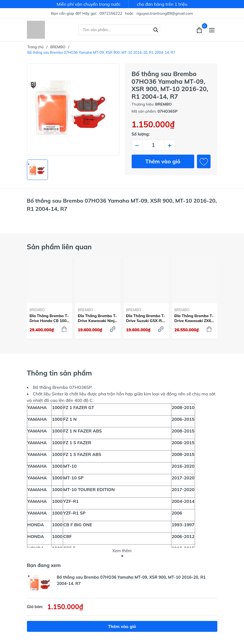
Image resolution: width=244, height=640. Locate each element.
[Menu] (212, 29)
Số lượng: (141, 134)
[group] (73, 109)
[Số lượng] (153, 145)
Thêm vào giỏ (162, 161)
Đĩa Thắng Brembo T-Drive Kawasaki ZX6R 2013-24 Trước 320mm (194, 318)
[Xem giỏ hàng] (199, 29)
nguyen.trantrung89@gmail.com (164, 13)
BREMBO (37, 310)
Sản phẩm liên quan (59, 246)
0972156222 (111, 13)
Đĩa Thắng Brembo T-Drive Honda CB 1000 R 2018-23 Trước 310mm (49, 318)
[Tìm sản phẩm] (119, 29)
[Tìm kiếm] (156, 29)
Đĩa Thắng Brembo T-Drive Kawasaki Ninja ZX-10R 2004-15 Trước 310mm (97, 318)
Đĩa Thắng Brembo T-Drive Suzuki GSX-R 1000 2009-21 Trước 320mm (145, 318)
